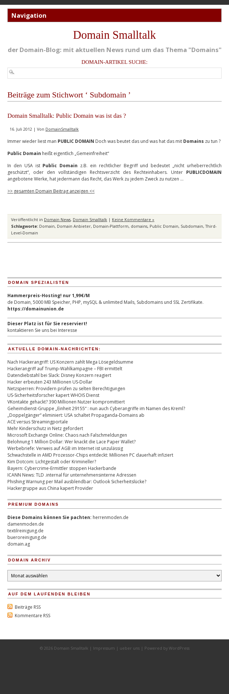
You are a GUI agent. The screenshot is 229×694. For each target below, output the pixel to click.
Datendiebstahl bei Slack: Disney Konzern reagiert (59, 375)
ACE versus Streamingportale (37, 422)
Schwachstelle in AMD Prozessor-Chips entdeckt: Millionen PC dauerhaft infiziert (90, 455)
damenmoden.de (25, 524)
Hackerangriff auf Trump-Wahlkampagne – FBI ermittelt (64, 368)
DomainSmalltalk (62, 129)
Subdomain (192, 226)
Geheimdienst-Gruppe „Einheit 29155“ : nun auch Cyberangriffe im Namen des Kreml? (96, 408)
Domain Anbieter (74, 226)
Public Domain (164, 226)
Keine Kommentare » (133, 219)
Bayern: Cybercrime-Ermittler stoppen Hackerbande (61, 468)
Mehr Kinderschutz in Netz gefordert (45, 428)
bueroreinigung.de (27, 537)
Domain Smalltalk (114, 35)
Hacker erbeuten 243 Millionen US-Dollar (49, 382)
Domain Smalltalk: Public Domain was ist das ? (66, 115)
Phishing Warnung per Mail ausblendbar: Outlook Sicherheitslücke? (76, 481)
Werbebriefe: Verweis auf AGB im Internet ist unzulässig (65, 448)
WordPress (179, 648)
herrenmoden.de (111, 517)
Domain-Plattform (111, 226)
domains (139, 226)
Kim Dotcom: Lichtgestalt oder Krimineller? (51, 461)
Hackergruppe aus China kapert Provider (50, 488)
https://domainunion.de (35, 309)
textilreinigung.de (25, 531)
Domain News (57, 219)
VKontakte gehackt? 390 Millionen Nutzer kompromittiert (66, 402)
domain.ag (18, 544)
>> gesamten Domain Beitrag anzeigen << (51, 191)
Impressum (104, 648)
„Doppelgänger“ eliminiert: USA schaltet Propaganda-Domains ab (75, 415)
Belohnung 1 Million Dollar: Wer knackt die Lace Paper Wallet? (71, 442)
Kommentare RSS (32, 615)
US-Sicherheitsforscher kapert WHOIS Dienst (53, 395)
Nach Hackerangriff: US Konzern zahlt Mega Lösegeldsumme (70, 362)
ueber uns (130, 648)
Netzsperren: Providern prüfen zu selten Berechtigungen (66, 388)
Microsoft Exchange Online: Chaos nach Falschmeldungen (67, 435)
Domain (47, 226)
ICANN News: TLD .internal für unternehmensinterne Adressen (71, 475)
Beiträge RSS (28, 607)
